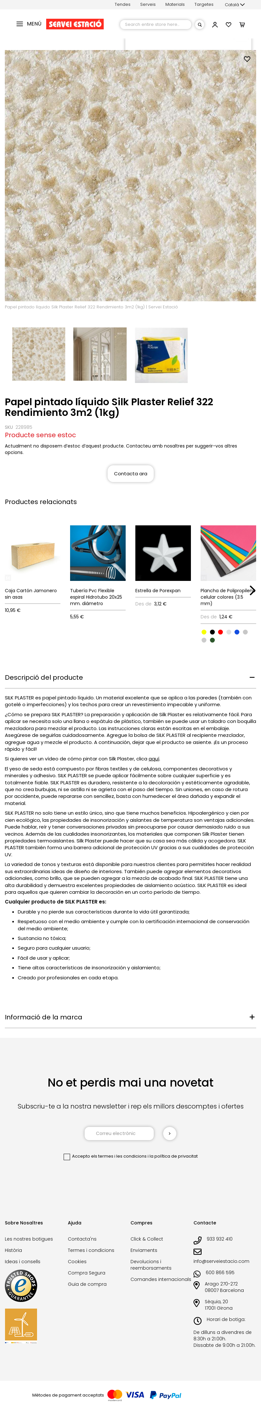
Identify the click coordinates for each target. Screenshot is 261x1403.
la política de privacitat (174, 1156)
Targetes (204, 4)
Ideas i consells (22, 1261)
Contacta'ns (82, 1239)
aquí (154, 758)
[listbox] (228, 636)
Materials (175, 4)
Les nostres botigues (29, 1239)
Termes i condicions (91, 1250)
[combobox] (155, 24)
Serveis (148, 4)
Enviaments (143, 1250)
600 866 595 (220, 1272)
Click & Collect (146, 1239)
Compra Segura (86, 1273)
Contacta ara (130, 473)
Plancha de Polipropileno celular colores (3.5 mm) (228, 597)
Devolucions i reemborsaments (151, 1264)
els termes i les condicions (119, 1156)
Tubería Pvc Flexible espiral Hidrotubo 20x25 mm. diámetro (96, 597)
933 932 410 (220, 1239)
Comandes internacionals (160, 1279)
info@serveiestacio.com (221, 1261)
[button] (235, 4)
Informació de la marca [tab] (43, 1017)
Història (13, 1250)
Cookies (77, 1261)
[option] (204, 632)
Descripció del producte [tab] (44, 677)
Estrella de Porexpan (158, 590)
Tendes (122, 4)
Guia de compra (87, 1284)
